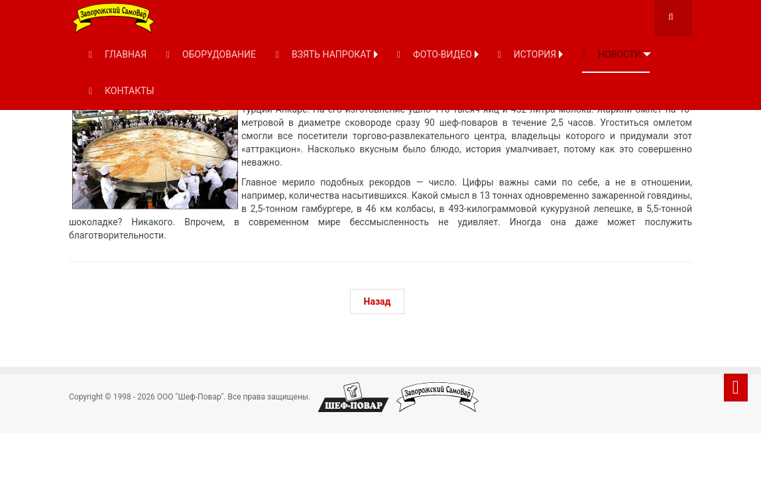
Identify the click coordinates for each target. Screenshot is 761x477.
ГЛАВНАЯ (117, 54)
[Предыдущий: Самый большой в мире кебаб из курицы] (377, 301)
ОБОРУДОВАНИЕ (211, 54)
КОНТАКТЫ (121, 90)
